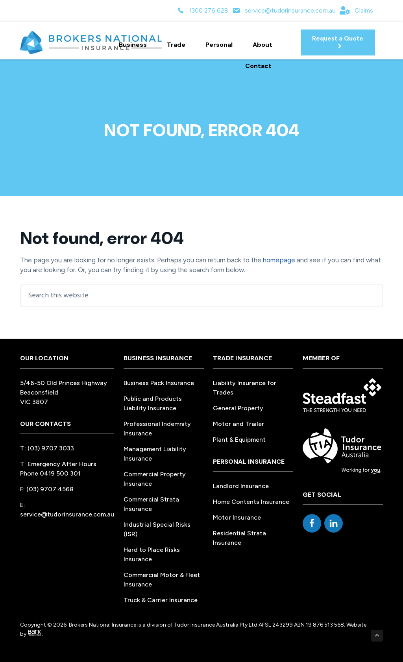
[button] (338, 42)
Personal (222, 45)
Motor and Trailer (238, 424)
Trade (179, 45)
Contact (258, 66)
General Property (238, 408)
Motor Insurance (237, 517)
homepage (279, 260)
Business (136, 45)
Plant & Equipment (239, 439)
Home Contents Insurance (251, 501)
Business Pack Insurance (159, 383)
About (266, 45)
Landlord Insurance (241, 486)
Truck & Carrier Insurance (161, 600)
